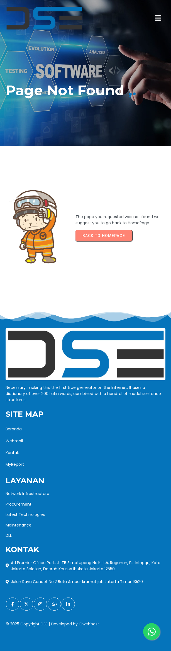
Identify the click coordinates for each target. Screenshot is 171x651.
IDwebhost (89, 624)
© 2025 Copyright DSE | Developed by (42, 624)
